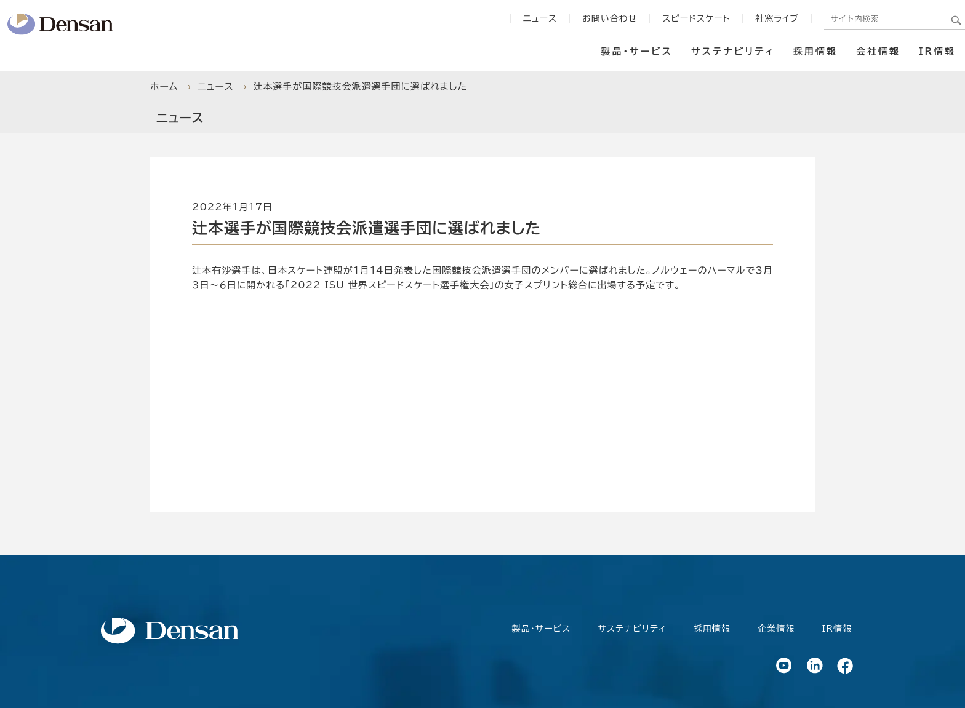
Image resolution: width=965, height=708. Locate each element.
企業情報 (776, 628)
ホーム (164, 86)
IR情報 (937, 51)
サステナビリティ (733, 51)
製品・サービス (541, 628)
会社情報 (878, 51)
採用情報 (815, 51)
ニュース (216, 86)
